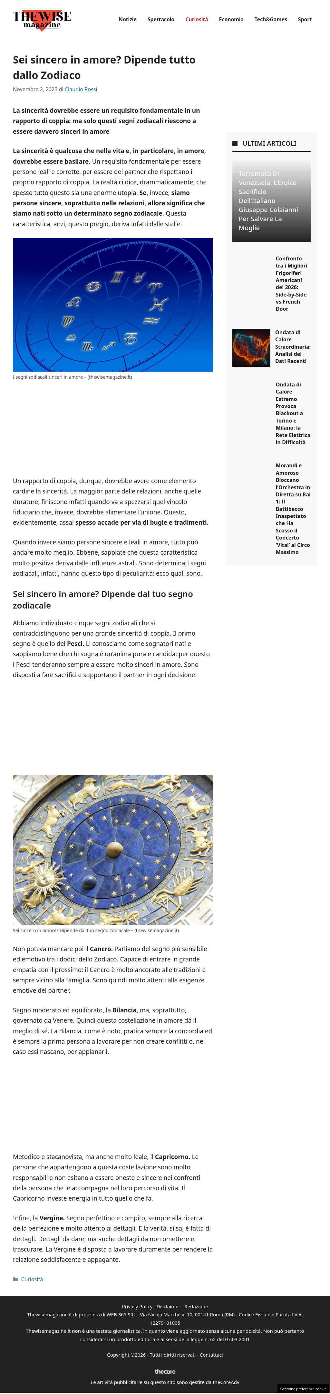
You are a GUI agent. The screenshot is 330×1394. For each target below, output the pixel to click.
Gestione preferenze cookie (303, 1388)
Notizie (128, 19)
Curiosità (196, 19)
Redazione (196, 1306)
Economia (231, 19)
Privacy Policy (137, 1306)
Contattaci (211, 1354)
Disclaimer (168, 1306)
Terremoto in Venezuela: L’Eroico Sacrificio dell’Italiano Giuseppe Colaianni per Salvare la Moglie (268, 200)
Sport (305, 19)
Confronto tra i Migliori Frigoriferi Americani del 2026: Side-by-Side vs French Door (291, 284)
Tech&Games (271, 19)
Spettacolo (161, 19)
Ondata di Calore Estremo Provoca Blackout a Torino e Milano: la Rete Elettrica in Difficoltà (293, 413)
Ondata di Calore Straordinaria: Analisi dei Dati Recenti (293, 347)
